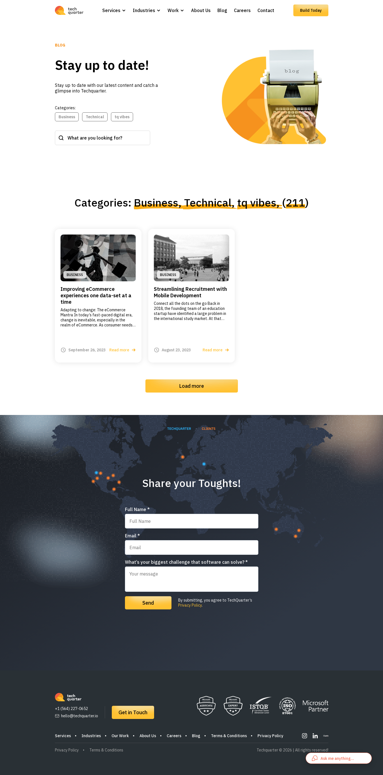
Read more (122, 349)
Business (67, 116)
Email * (132, 536)
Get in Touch (133, 712)
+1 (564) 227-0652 (71, 708)
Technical (95, 116)
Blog (222, 10)
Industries (144, 10)
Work (173, 10)
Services (111, 10)
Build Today (311, 10)
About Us (201, 10)
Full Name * (137, 509)
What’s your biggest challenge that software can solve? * (186, 562)
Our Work (120, 735)
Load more (191, 386)
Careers (242, 10)
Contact (265, 10)
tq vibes (122, 116)
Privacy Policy (190, 605)
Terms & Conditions (229, 735)
